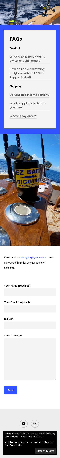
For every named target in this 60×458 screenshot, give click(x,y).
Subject (30, 323)
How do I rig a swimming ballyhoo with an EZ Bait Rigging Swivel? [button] (27, 73)
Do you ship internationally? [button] (29, 95)
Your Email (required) (30, 307)
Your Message (30, 358)
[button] (54, 6)
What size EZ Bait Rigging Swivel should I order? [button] (27, 59)
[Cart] (48, 6)
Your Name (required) (30, 290)
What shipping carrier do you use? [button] (27, 105)
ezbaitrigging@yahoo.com (31, 257)
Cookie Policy (16, 445)
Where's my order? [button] (23, 116)
